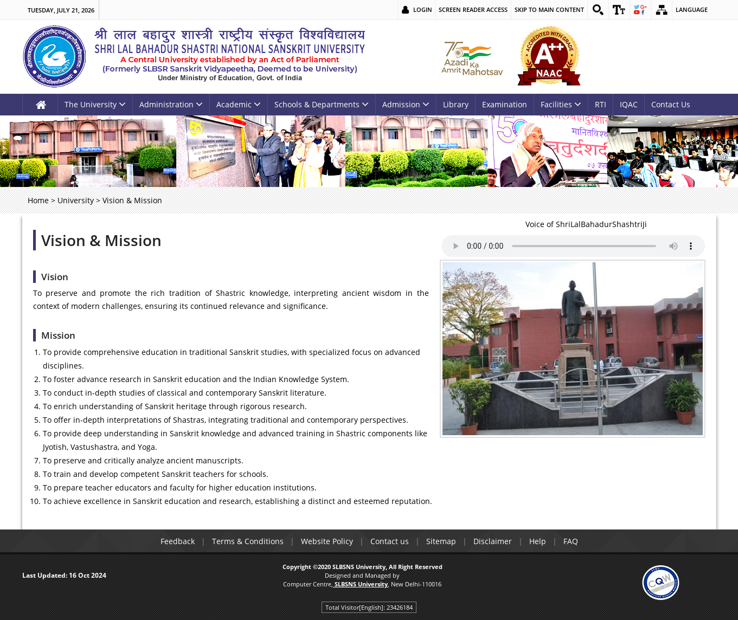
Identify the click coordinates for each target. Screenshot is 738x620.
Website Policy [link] (327, 541)
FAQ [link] (570, 541)
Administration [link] (171, 104)
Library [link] (456, 104)
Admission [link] (405, 104)
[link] (598, 10)
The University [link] (95, 104)
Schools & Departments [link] (321, 104)
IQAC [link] (629, 104)
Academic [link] (238, 104)
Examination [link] (504, 104)
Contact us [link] (389, 541)
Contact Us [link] (670, 104)
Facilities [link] (561, 104)
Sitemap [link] (441, 541)
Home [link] (38, 200)
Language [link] (692, 9)
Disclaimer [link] (492, 541)
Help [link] (537, 541)
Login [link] (422, 9)
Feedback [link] (178, 541)
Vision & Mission (101, 240)
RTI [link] (600, 104)
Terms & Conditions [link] (248, 541)
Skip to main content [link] (549, 9)
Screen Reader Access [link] (473, 9)
